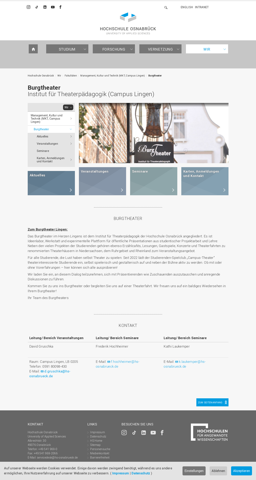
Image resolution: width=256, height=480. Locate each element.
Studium (67, 49)
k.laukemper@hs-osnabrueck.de (185, 364)
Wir (206, 49)
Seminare (43, 151)
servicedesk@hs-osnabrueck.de (57, 457)
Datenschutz (141, 473)
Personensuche (100, 449)
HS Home (96, 440)
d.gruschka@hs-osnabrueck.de (49, 373)
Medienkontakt (99, 453)
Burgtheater (155, 75)
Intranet (202, 7)
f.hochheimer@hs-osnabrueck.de (118, 364)
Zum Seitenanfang (210, 402)
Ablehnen (218, 471)
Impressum (120, 473)
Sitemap (95, 445)
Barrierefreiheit (99, 457)
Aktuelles (42, 136)
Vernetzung (160, 49)
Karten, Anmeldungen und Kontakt (51, 159)
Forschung (113, 49)
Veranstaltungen (47, 143)
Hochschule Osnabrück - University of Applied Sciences (128, 23)
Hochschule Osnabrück (41, 75)
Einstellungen (194, 471)
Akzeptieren (241, 471)
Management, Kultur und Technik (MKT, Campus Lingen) (112, 75)
